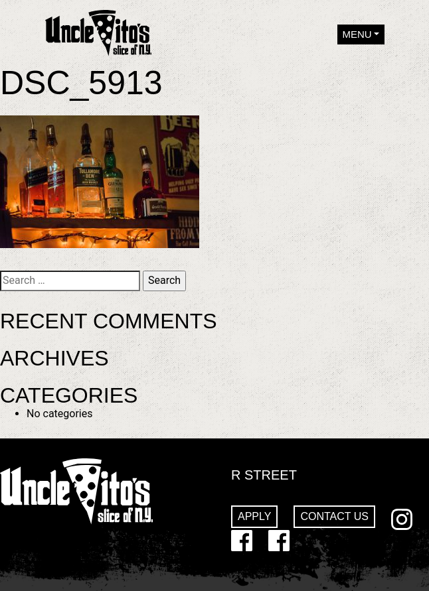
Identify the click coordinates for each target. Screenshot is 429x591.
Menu (357, 34)
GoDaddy (279, 540)
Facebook (241, 540)
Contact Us (334, 516)
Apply (254, 516)
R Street (264, 475)
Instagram (401, 519)
